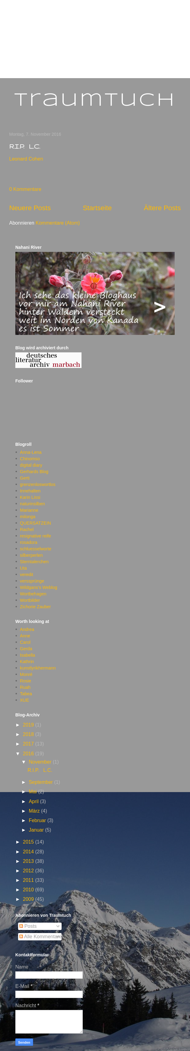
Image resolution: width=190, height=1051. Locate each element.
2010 (29, 889)
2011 (29, 880)
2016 (29, 753)
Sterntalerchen (34, 561)
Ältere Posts (162, 208)
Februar (38, 820)
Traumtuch (95, 100)
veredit (26, 574)
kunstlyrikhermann (38, 668)
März (35, 811)
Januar (37, 830)
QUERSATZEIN (35, 523)
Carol (25, 642)
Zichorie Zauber (35, 606)
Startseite (97, 208)
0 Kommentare (25, 189)
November (41, 762)
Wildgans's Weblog (38, 587)
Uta (23, 568)
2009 (29, 899)
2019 (29, 724)
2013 (29, 861)
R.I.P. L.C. (24, 146)
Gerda (26, 648)
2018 (29, 734)
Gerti (24, 478)
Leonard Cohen (26, 158)
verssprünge (32, 581)
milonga (27, 516)
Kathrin (27, 661)
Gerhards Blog (34, 471)
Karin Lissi (30, 497)
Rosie (25, 680)
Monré (26, 674)
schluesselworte (35, 548)
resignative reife (35, 535)
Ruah (25, 687)
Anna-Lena (30, 452)
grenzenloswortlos (37, 484)
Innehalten (30, 490)
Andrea (27, 629)
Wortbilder (30, 600)
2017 (29, 743)
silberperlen (31, 555)
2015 (29, 841)
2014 (29, 851)
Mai (33, 791)
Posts (27, 926)
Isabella (27, 655)
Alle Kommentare (40, 936)
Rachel (27, 529)
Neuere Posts (30, 208)
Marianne (29, 510)
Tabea (26, 693)
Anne (25, 635)
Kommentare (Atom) (58, 223)
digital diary (31, 465)
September (41, 782)
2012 (29, 870)
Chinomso (30, 458)
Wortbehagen (33, 593)
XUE (24, 700)
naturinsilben (32, 503)
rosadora (28, 542)
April (34, 801)
